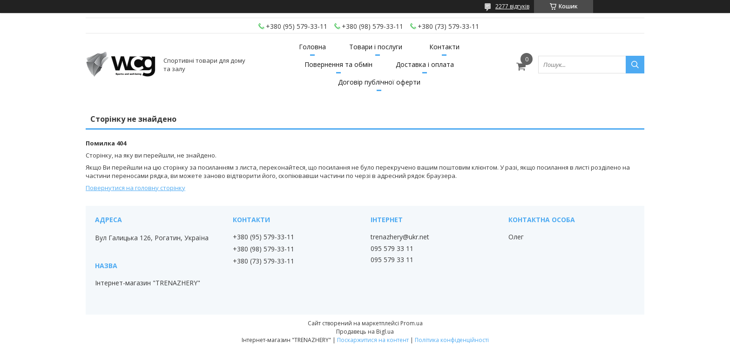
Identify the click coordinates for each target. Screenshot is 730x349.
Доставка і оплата (425, 64)
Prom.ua (411, 323)
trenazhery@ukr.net (400, 237)
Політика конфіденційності (452, 340)
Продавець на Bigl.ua (365, 332)
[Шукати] (635, 64)
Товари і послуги (375, 46)
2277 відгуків (512, 6)
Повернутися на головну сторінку (135, 188)
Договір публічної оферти (379, 82)
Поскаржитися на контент (373, 340)
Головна (312, 46)
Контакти (444, 46)
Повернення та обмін (338, 64)
